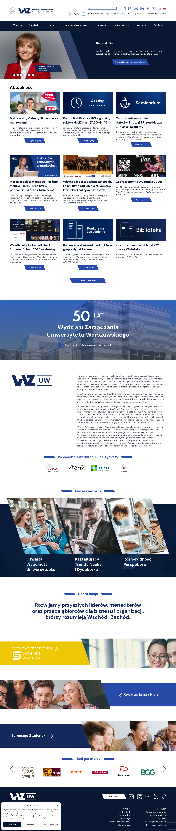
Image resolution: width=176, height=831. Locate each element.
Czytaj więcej (35, 140)
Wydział (126, 808)
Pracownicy (124, 815)
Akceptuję (12, 824)
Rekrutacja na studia (138, 694)
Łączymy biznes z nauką (32, 648)
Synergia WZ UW (158, 815)
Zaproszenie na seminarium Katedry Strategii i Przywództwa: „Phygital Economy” (139, 122)
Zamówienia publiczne (119, 821)
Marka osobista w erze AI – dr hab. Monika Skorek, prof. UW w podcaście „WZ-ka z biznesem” (34, 186)
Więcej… (151, 445)
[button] (58, 805)
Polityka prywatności (156, 825)
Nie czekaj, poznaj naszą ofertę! (130, 62)
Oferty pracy (124, 825)
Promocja (125, 818)
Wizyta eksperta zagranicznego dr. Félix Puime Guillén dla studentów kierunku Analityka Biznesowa (87, 186)
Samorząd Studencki (33, 735)
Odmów (30, 824)
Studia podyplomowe (156, 812)
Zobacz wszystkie (88, 280)
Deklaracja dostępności (155, 821)
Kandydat (161, 808)
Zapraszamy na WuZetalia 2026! (139, 182)
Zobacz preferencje (49, 824)
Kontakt (162, 818)
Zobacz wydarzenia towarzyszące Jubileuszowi (88, 345)
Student (126, 812)
